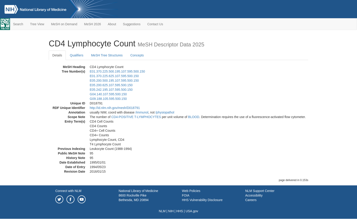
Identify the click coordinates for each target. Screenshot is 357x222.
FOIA (185, 195)
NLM (162, 211)
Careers (251, 200)
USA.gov (192, 211)
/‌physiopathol (165, 112)
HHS (179, 211)
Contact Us (155, 24)
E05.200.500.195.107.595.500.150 (114, 80)
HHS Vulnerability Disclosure (202, 200)
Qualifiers (76, 55)
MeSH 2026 (92, 24)
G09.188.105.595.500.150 (108, 99)
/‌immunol (141, 112)
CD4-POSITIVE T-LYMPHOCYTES (136, 117)
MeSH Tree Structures (107, 55)
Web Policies (191, 191)
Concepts (137, 55)
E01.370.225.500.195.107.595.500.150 (117, 71)
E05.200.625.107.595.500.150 (111, 85)
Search (18, 24)
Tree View (37, 24)
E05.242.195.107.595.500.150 (111, 89)
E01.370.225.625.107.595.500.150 (114, 76)
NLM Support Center (259, 191)
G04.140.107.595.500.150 (108, 94)
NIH (171, 211)
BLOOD (193, 117)
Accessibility (254, 195)
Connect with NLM (68, 191)
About (112, 24)
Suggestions (131, 24)
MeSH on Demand (64, 24)
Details (57, 55)
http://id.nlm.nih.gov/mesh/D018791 (115, 108)
